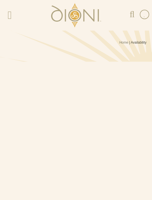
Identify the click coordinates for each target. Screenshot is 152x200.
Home (123, 42)
